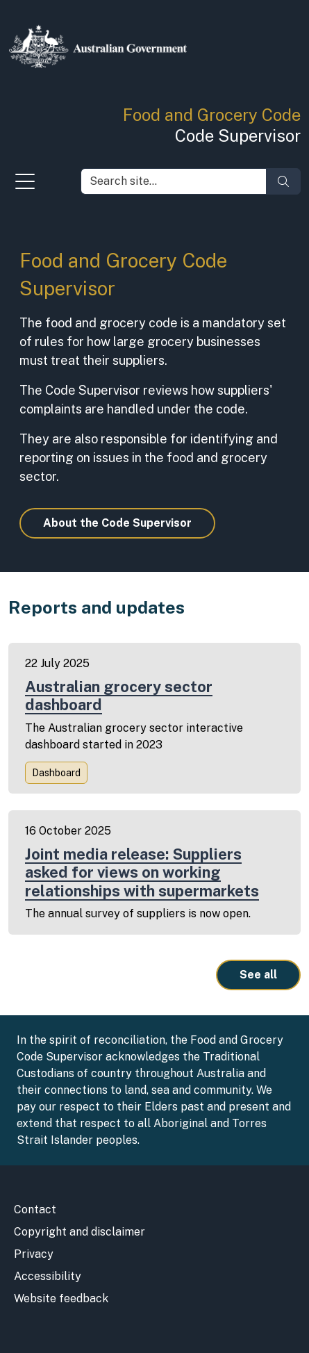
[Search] (283, 181)
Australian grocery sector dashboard (118, 696)
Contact (35, 1209)
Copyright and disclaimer (79, 1231)
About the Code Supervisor (117, 523)
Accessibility (47, 1276)
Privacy (33, 1254)
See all (258, 974)
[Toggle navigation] (25, 185)
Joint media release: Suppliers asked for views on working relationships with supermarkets (142, 872)
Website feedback (61, 1298)
